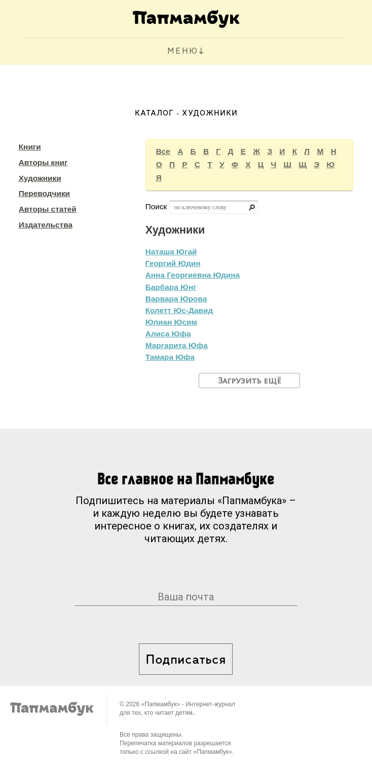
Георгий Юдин (173, 263)
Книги (30, 146)
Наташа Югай (171, 251)
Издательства (45, 224)
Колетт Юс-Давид (179, 310)
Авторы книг (43, 162)
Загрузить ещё (249, 381)
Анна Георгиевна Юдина (192, 275)
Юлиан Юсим (171, 322)
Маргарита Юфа (176, 345)
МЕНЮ (182, 51)
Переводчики (44, 193)
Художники (40, 178)
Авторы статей (48, 209)
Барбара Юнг (171, 287)
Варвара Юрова (176, 298)
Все (163, 151)
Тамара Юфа (170, 357)
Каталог (154, 113)
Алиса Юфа (168, 333)
